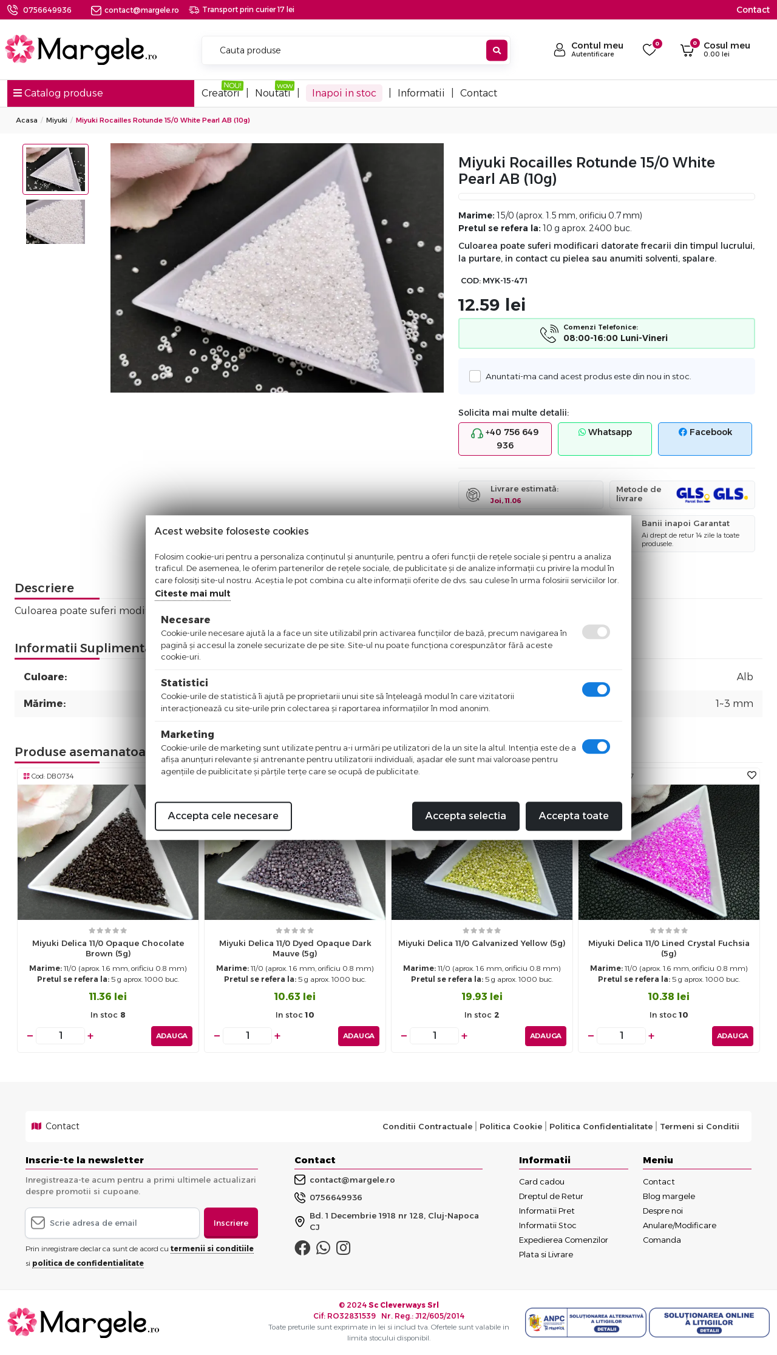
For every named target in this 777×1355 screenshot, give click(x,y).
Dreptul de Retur (551, 1195)
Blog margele (669, 1195)
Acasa (27, 120)
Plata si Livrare (546, 1254)
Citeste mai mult (193, 593)
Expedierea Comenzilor (563, 1239)
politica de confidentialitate (88, 1263)
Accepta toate (574, 816)
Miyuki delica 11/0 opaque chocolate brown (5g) (108, 948)
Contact (753, 9)
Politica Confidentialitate (601, 1126)
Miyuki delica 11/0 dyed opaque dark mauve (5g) (295, 948)
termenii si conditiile (212, 1248)
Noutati (273, 93)
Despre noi (663, 1210)
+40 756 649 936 (505, 438)
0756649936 (47, 10)
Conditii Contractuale (427, 1126)
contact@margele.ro (135, 10)
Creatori (221, 93)
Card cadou (542, 1181)
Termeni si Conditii (699, 1126)
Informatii (421, 93)
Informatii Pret (547, 1210)
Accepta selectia (466, 816)
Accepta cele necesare (223, 816)
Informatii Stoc (548, 1224)
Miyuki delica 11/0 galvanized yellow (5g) (482, 943)
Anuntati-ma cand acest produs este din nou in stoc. (585, 376)
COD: (471, 280)
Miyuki (56, 120)
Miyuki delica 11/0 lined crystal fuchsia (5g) (669, 948)
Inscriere (231, 1222)
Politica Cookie (511, 1126)
